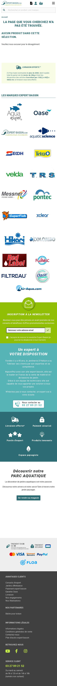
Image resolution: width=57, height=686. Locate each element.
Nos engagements (14, 598)
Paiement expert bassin (16, 589)
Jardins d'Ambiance (14, 586)
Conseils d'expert (13, 583)
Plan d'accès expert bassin (17, 638)
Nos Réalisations (13, 601)
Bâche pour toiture (13, 614)
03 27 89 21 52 (15, 666)
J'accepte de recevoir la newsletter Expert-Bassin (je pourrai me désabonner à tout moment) (30, 338)
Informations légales (15, 629)
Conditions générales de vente (19, 632)
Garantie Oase (12, 592)
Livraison (10, 595)
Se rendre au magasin (28, 498)
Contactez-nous (12, 635)
